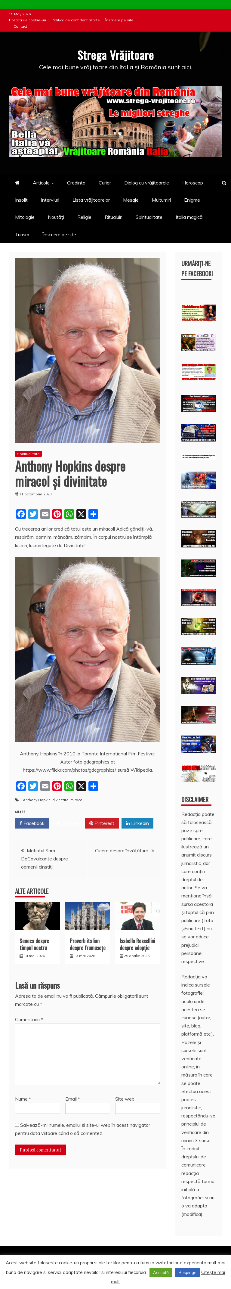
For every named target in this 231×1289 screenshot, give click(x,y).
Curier (105, 183)
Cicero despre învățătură (122, 850)
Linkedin (137, 823)
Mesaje (131, 200)
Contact (20, 26)
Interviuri (50, 200)
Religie (84, 217)
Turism (22, 234)
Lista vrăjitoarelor (91, 200)
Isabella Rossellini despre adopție (137, 944)
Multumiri (161, 200)
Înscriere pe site (119, 20)
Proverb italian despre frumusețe (88, 944)
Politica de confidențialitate (75, 20)
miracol (76, 800)
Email (72, 1098)
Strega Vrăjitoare (115, 54)
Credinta (76, 183)
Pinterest (101, 823)
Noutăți (56, 217)
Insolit (21, 200)
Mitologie (25, 217)
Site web (124, 1098)
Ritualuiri (113, 217)
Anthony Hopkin (37, 800)
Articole (41, 183)
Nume (23, 1098)
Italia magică (189, 217)
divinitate (60, 800)
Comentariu (29, 1019)
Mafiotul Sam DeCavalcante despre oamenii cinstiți (44, 858)
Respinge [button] (187, 1272)
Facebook (32, 823)
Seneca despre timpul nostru (34, 944)
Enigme (192, 200)
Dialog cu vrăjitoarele (146, 183)
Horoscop (192, 183)
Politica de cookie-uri (27, 20)
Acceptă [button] (161, 1272)
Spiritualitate (149, 217)
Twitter (67, 823)
